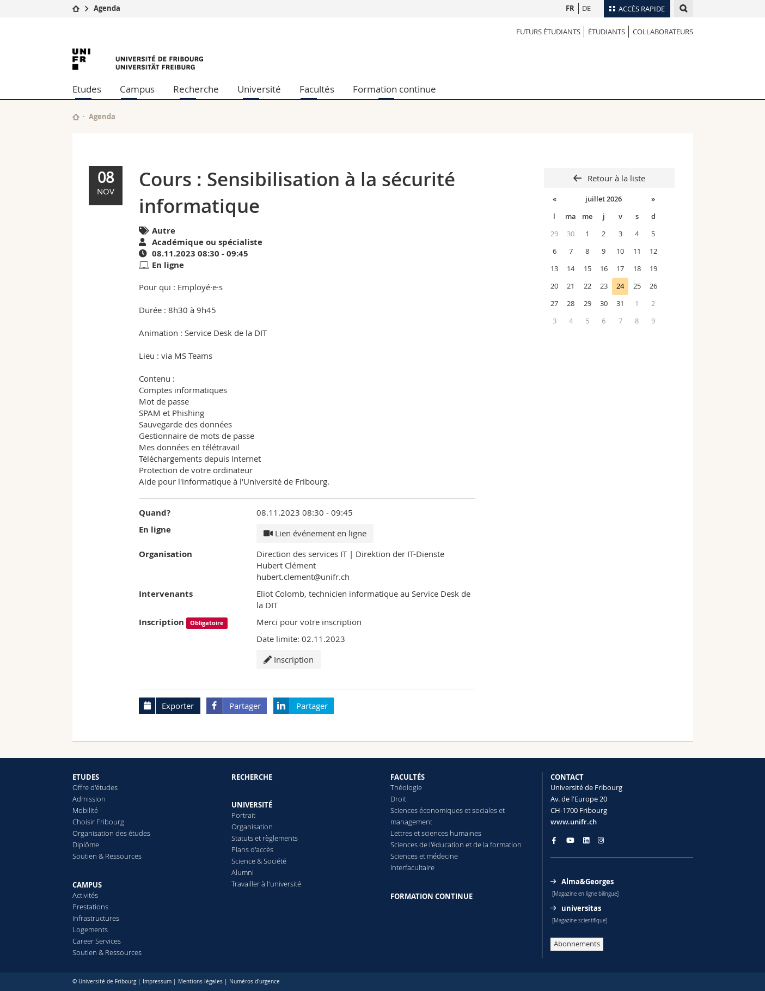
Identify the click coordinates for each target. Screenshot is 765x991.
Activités (85, 895)
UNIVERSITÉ (251, 805)
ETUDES (85, 777)
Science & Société (258, 861)
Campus (137, 89)
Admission (89, 799)
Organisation (252, 826)
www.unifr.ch (573, 822)
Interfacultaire (412, 867)
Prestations (90, 907)
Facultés (316, 89)
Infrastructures (95, 918)
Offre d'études (95, 787)
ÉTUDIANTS (606, 31)
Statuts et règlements (264, 838)
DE (586, 8)
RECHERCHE (251, 777)
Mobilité (85, 810)
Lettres (401, 833)
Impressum (157, 981)
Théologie (406, 787)
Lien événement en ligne (315, 533)
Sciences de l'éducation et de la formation (456, 844)
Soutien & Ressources (107, 856)
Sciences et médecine (424, 856)
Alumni (242, 872)
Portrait (243, 815)
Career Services (96, 941)
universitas (581, 908)
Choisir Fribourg (98, 822)
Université (259, 89)
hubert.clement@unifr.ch (303, 576)
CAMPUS (87, 885)
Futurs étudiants (548, 31)
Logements (90, 929)
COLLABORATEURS (663, 31)
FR (570, 8)
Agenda (107, 8)
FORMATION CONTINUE (431, 896)
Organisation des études (111, 833)
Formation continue (394, 89)
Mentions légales (200, 981)
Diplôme (85, 844)
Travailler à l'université (266, 884)
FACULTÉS (407, 777)
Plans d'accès (252, 849)
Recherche (196, 89)
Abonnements (577, 944)
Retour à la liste (615, 178)
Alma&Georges (587, 881)
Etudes (86, 89)
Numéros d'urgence (254, 981)
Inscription (289, 659)
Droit (398, 799)
